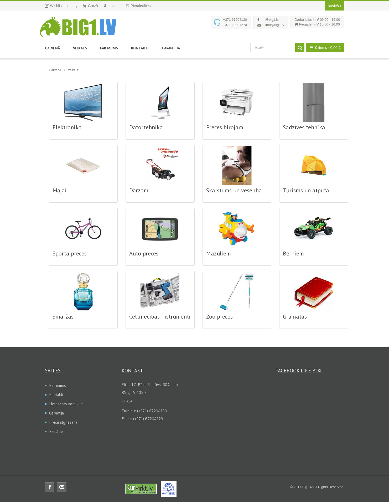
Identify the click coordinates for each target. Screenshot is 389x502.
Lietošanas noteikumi (66, 403)
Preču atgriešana (63, 422)
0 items (324, 47)
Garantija (171, 48)
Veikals (80, 48)
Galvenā (52, 48)
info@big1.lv (274, 25)
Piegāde (56, 431)
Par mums (109, 48)
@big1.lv (272, 20)
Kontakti (140, 48)
